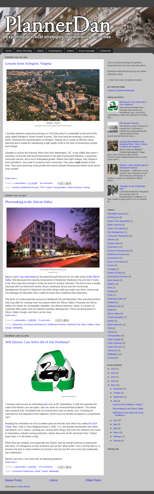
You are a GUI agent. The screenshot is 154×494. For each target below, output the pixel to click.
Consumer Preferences (23, 471)
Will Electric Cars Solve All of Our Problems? (37, 342)
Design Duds (113, 243)
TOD (42, 187)
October (117, 393)
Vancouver (112, 350)
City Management (116, 232)
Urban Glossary (115, 343)
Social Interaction (115, 317)
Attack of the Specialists (119, 221)
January (117, 440)
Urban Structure (75, 187)
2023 (113, 369)
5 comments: (45, 320)
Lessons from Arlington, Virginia (28, 63)
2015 (113, 377)
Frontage (112, 269)
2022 (113, 373)
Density (15, 187)
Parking (111, 291)
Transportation (59, 187)
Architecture (113, 217)
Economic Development (35, 324)
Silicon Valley (87, 324)
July (115, 401)
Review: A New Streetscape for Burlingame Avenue (134, 166)
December (118, 389)
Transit (48, 187)
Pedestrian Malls (115, 299)
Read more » (11, 178)
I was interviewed (27, 277)
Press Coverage (87, 51)
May (115, 424)
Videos (40, 51)
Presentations (55, 51)
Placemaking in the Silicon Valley (28, 202)
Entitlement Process (29, 187)
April (115, 428)
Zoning (86, 187)
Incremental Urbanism (118, 276)
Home (8, 51)
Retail (37, 471)
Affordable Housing (116, 214)
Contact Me (105, 51)
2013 (113, 385)
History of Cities (115, 273)
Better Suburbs (114, 225)
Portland (111, 302)
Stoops (111, 321)
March (116, 432)
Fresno (111, 265)
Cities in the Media (116, 228)
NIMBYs (111, 284)
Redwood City (73, 324)
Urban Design (114, 339)
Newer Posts (13, 480)
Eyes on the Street (116, 262)
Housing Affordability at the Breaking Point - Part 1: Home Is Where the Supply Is (133, 144)
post (45, 404)
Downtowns (17, 324)
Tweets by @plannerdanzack (121, 90)
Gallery (70, 51)
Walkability (18, 328)
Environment (113, 258)
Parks (110, 295)
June (115, 420)
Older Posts (93, 480)
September (118, 397)
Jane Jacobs (113, 280)
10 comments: (46, 183)
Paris (110, 287)
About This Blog (24, 51)
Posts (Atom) (24, 486)
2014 (113, 381)
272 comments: (46, 467)
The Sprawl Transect (129, 123)
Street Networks (115, 324)
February (117, 436)
